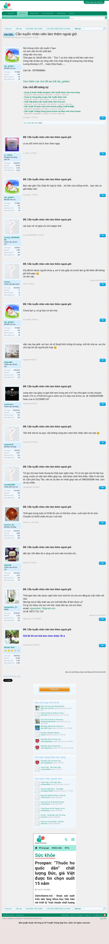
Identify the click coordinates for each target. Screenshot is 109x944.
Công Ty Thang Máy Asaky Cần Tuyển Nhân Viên (45, 112)
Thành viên (34, 13)
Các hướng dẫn (47, 13)
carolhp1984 (9, 499)
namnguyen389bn (47, 806)
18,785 (18, 673)
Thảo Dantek (45, 812)
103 (19, 269)
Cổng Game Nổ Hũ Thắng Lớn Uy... (53, 823)
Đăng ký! (54, 704)
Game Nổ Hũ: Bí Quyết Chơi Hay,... (53, 817)
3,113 (18, 185)
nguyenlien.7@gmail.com (42, 623)
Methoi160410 (38, 110)
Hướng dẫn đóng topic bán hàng (68, 38)
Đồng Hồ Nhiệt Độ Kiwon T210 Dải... (53, 810)
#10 (102, 502)
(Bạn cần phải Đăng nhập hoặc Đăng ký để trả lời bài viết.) (85, 687)
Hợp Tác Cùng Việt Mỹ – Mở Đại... (53, 836)
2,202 (18, 630)
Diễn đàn (22, 13)
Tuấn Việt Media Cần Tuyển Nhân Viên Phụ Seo (44, 117)
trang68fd (36, 124)
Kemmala (44, 730)
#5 (102, 299)
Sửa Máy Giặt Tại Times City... (51, 754)
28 (19, 94)
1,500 (18, 387)
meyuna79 (8, 459)
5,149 (18, 427)
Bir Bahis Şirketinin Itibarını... (51, 747)
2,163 (18, 678)
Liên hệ (71, 13)
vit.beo (36, 137)
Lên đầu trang (97, 930)
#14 (102, 660)
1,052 (18, 265)
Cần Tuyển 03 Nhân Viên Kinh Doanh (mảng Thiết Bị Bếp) (49, 121)
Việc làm (18, 52)
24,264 (18, 180)
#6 (102, 335)
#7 (102, 375)
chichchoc (44, 832)
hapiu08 (7, 580)
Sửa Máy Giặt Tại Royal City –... (52, 761)
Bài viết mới (20, 17)
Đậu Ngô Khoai (46, 743)
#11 (102, 537)
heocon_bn (9, 540)
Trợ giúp (80, 930)
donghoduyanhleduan (48, 736)
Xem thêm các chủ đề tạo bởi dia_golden (46, 96)
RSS (105, 930)
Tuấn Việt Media (39, 119)
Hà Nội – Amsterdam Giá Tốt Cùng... (53, 830)
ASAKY (36, 114)
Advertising (61, 13)
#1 (102, 133)
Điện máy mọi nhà (47, 723)
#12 (102, 578)
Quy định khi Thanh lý (37, 38)
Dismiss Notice (103, 35)
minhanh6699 (45, 784)
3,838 (18, 548)
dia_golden (28, 52)
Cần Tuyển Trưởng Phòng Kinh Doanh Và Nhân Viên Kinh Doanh (52, 126)
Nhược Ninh (9, 662)
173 (19, 392)
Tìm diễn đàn (8, 17)
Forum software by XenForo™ (22, 933)
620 (19, 508)
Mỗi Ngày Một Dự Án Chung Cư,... (53, 741)
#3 (102, 210)
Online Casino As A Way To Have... (53, 728)
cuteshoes (8, 419)
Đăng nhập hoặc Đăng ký (94, 2)
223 (19, 432)
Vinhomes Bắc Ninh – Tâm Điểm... (53, 804)
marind (43, 749)
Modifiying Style (8, 930)
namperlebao (45, 819)
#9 (102, 457)
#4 (102, 250)
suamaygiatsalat (46, 756)
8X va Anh (27, 137)
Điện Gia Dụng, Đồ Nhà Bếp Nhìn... (53, 721)
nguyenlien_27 (10, 622)
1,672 (18, 590)
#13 (102, 634)
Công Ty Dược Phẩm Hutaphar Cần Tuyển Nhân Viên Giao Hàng (52, 107)
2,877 (18, 468)
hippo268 (8, 377)
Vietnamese (20, 930)
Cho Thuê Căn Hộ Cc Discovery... (52, 734)
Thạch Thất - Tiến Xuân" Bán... (51, 782)
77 (19, 305)
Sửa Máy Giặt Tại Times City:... (51, 776)
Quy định (103, 933)
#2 (102, 168)
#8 (102, 419)
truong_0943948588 (11, 253)
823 (19, 553)
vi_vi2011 (8, 170)
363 (19, 89)
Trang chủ (11, 13)
